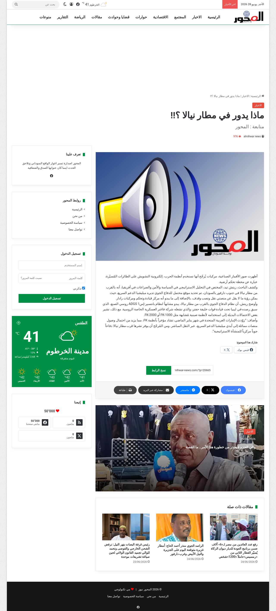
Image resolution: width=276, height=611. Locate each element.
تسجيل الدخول (52, 298)
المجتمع (180, 17)
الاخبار (197, 17)
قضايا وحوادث (118, 17)
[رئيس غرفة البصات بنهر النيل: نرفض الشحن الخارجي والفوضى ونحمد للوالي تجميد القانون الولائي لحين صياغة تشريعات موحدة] (126, 527)
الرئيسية (214, 17)
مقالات (96, 17)
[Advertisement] (138, 59)
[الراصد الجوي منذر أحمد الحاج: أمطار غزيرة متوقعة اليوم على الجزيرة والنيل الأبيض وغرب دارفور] (180, 528)
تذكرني (79, 288)
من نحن (77, 216)
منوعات (45, 17)
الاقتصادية (160, 17)
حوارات (141, 17)
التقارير (62, 17)
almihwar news (252, 136)
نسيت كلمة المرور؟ (31, 278)
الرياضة (79, 17)
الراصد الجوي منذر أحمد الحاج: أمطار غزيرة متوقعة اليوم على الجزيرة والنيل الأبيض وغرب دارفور (181, 550)
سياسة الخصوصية (71, 222)
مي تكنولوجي (122, 589)
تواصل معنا (75, 229)
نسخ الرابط (159, 370)
